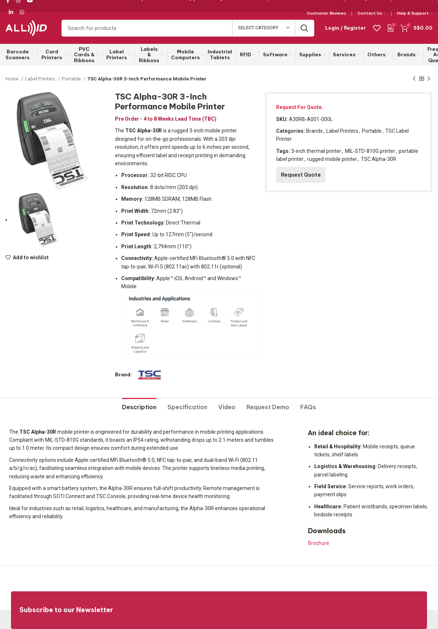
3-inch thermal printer (316, 151)
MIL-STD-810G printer (370, 151)
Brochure (318, 543)
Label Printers (40, 79)
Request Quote (301, 175)
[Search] (188, 28)
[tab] (139, 404)
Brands (314, 131)
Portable (72, 79)
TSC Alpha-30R (378, 159)
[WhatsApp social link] (21, 12)
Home (12, 79)
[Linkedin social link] (10, 12)
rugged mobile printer (332, 159)
